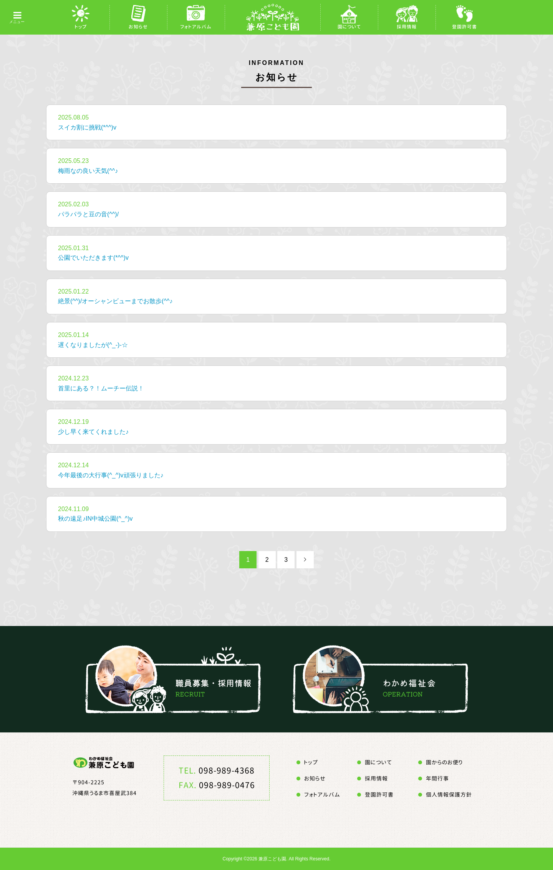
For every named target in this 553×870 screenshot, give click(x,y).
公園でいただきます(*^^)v (93, 257)
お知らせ (138, 26)
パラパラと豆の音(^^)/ (88, 214)
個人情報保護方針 (449, 794)
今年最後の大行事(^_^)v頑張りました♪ (111, 475)
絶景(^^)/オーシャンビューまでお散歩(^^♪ (115, 301)
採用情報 (407, 26)
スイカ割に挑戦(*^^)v (87, 127)
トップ (81, 26)
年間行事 (437, 778)
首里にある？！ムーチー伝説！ (101, 388)
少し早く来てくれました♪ (93, 431)
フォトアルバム (196, 26)
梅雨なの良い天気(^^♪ (88, 171)
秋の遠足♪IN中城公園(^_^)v (95, 518)
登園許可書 (464, 26)
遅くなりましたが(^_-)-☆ (93, 345)
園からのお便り (444, 762)
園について (349, 26)
